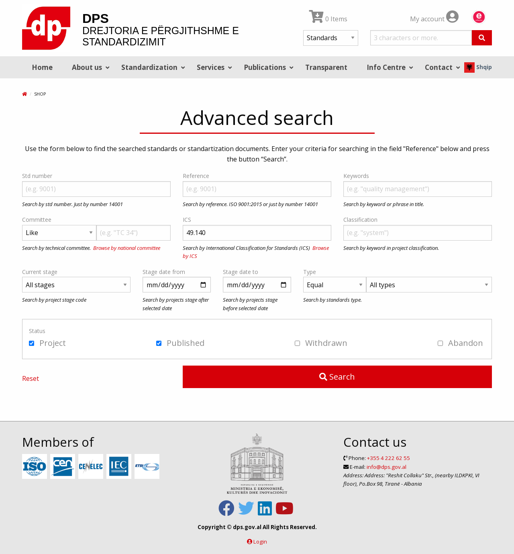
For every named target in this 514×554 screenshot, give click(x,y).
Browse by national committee (126, 247)
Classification (360, 219)
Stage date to (240, 272)
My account (434, 18)
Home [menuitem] (42, 67)
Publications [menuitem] (265, 67)
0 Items (328, 18)
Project (47, 342)
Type (309, 272)
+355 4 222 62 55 (388, 458)
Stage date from (164, 272)
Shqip (478, 67)
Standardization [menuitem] (149, 67)
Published (180, 342)
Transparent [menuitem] (326, 67)
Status (37, 331)
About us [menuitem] (87, 67)
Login (260, 541)
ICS (187, 219)
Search (337, 376)
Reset (30, 378)
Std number (37, 176)
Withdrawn (321, 342)
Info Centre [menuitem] (386, 67)
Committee (36, 219)
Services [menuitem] (210, 67)
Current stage (39, 272)
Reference (196, 176)
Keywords (356, 176)
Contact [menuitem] (439, 67)
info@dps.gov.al (386, 466)
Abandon (460, 342)
